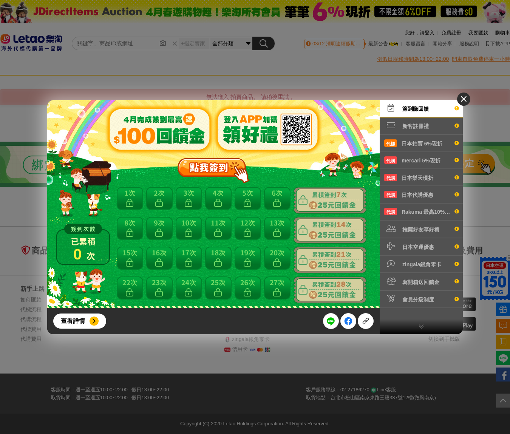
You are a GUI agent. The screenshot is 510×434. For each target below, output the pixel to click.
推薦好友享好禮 (421, 229)
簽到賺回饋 (421, 108)
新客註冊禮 (421, 125)
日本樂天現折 (421, 177)
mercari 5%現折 (421, 160)
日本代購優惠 (421, 194)
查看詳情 (73, 321)
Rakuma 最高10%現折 (421, 211)
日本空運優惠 (421, 246)
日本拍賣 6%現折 (421, 143)
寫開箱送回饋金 (421, 281)
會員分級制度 (421, 299)
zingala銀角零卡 (421, 263)
